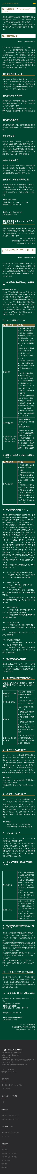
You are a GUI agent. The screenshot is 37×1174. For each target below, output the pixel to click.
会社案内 (4, 1150)
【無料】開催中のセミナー (10, 1133)
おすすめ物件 (6, 1088)
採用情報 (4, 1164)
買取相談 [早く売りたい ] (9, 1116)
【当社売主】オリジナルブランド (12, 1085)
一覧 (3, 1102)
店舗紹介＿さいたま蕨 (9, 1157)
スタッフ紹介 (6, 1160)
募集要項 (4, 1167)
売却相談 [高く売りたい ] (9, 1119)
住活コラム (5, 1136)
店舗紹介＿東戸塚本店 (9, 1153)
